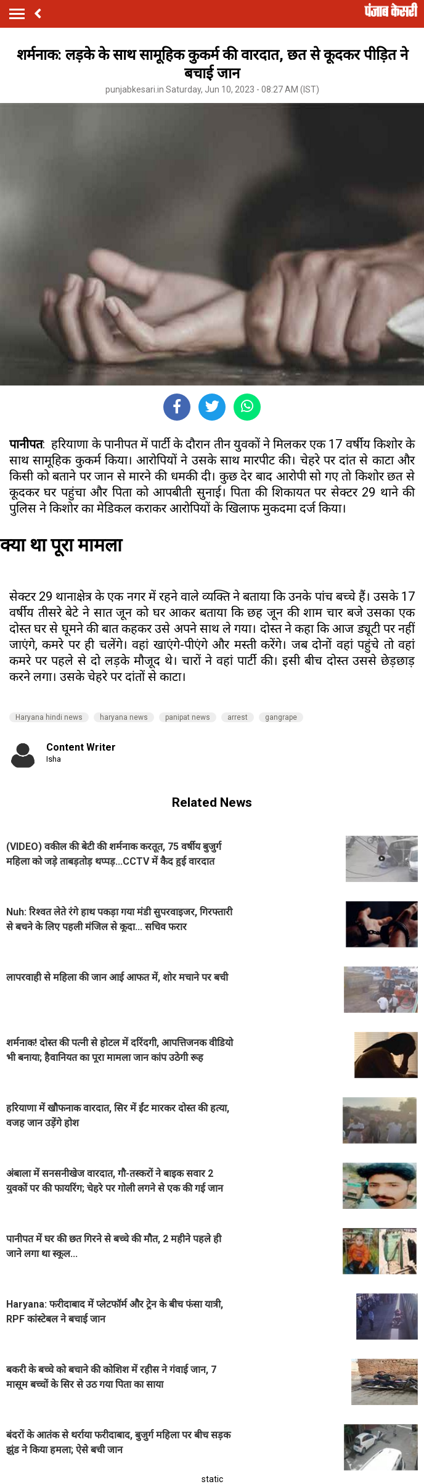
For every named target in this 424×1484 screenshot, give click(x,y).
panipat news (187, 717)
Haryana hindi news (49, 717)
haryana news (124, 717)
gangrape (281, 717)
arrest (237, 717)
